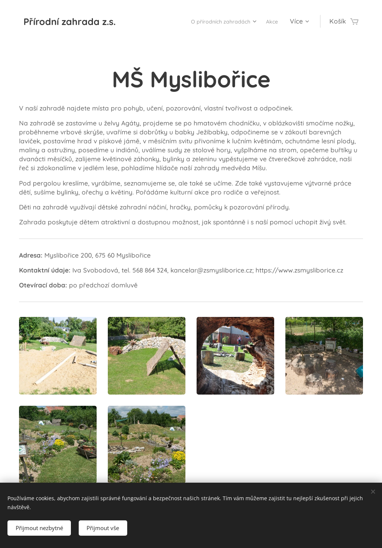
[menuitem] (215, 21)
